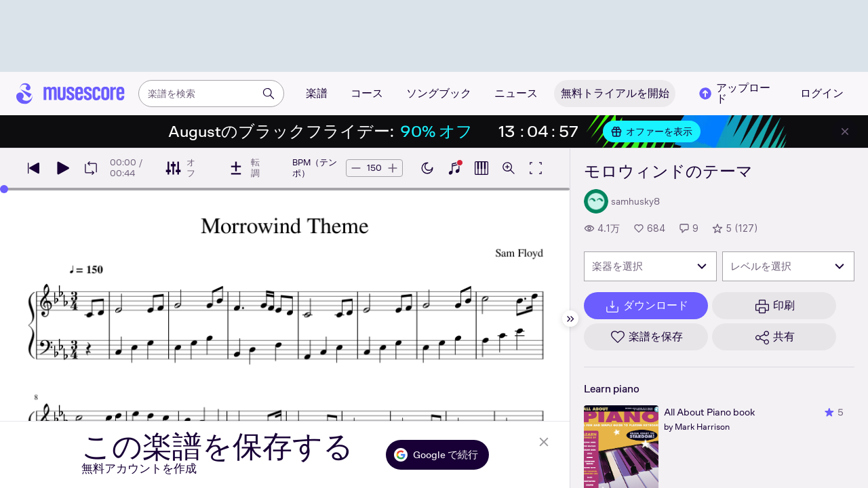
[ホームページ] (70, 93)
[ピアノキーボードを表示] (454, 168)
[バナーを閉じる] (845, 131)
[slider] (4, 189)
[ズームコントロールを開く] (508, 168)
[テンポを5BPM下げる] (356, 168)
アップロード (733, 93)
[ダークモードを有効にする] (427, 168)
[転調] (244, 168)
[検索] (268, 93)
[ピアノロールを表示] (481, 168)
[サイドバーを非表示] (570, 318)
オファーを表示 (651, 131)
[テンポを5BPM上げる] (392, 168)
